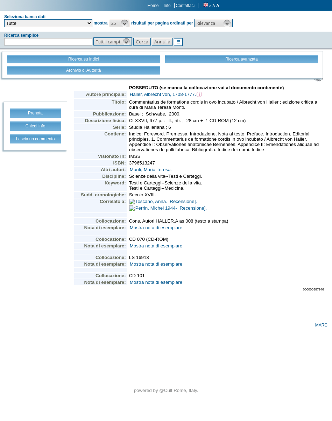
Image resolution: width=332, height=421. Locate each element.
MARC (321, 325)
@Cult (166, 390)
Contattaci (185, 5)
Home (152, 5)
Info (167, 5)
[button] (119, 23)
